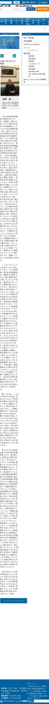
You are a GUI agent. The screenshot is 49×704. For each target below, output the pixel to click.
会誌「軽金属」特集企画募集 (37, 75)
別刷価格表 (32, 69)
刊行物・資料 (13, 36)
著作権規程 (32, 59)
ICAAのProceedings (32, 44)
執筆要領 (31, 61)
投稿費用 (31, 66)
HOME (5, 34)
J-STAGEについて (34, 64)
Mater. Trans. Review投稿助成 (35, 80)
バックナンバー (33, 50)
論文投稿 (27, 53)
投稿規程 (31, 56)
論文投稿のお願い (34, 71)
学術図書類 (28, 41)
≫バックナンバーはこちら (13, 601)
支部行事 (44, 21)
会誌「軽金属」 (29, 38)
